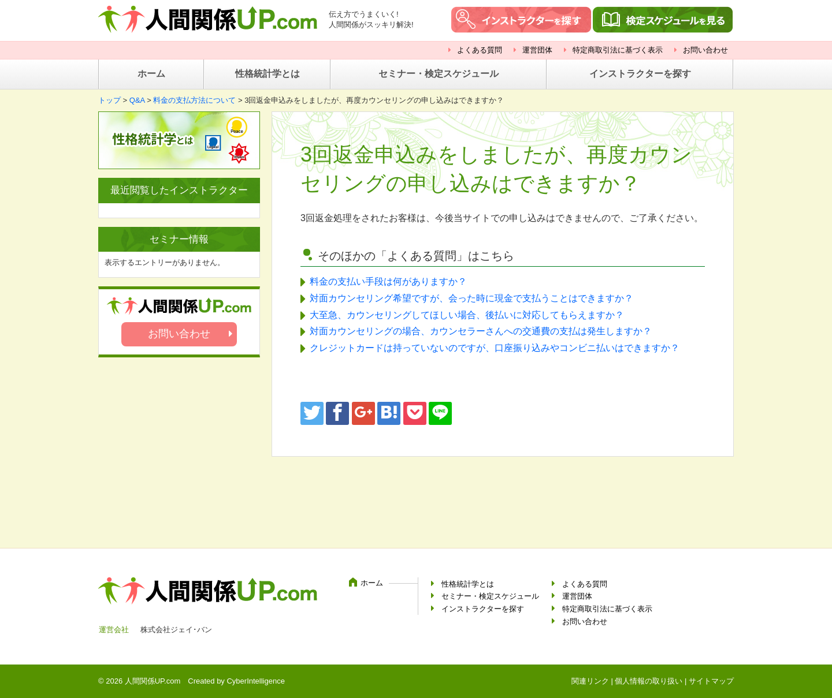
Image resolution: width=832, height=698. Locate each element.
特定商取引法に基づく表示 (618, 50)
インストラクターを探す (640, 74)
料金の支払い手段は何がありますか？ (388, 281)
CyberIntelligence (255, 681)
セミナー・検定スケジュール (438, 74)
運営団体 (537, 50)
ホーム (151, 74)
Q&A (137, 100)
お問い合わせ (705, 50)
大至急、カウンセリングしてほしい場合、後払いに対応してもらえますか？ (467, 315)
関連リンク (590, 681)
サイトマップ (711, 681)
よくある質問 (479, 50)
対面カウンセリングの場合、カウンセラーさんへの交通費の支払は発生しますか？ (481, 331)
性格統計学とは (267, 74)
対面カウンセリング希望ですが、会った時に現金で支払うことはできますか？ (471, 298)
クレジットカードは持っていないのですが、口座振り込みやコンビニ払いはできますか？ (494, 348)
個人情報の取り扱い (648, 681)
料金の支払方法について (194, 100)
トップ (109, 100)
